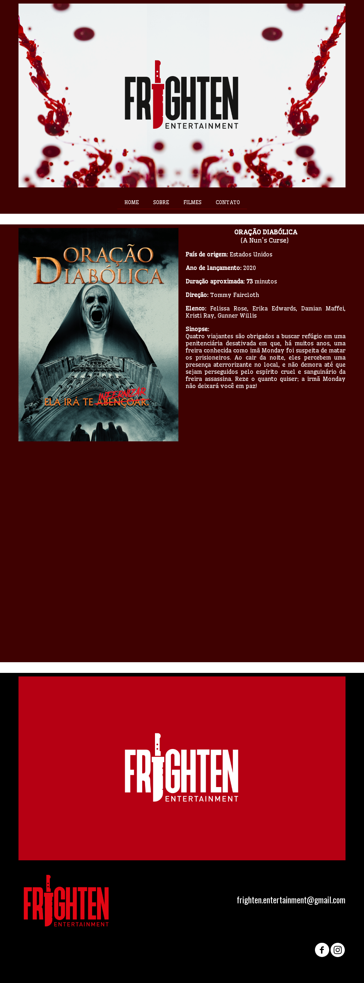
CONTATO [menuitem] (228, 202)
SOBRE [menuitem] (161, 202)
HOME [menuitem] (131, 202)
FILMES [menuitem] (192, 202)
